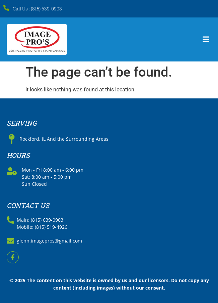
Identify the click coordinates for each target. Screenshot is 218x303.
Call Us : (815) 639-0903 (37, 8)
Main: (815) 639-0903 (40, 220)
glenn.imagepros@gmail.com (49, 240)
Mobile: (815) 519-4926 (42, 227)
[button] (205, 39)
